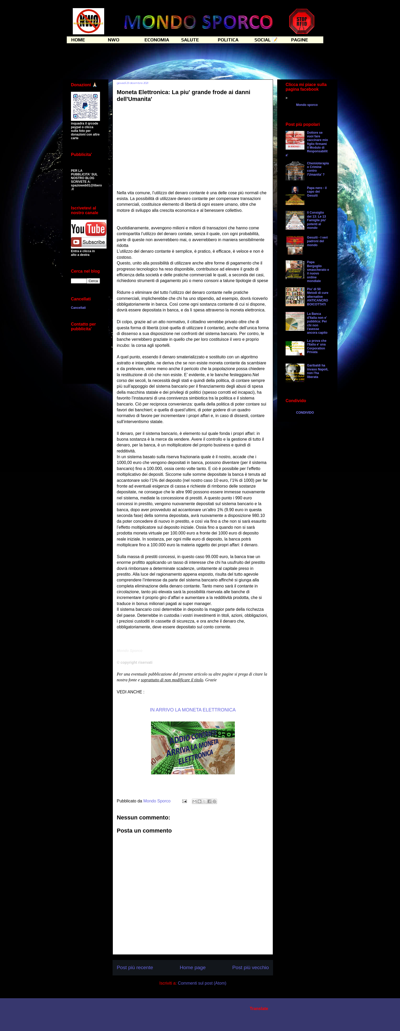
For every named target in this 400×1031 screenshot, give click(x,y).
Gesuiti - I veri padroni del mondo (317, 241)
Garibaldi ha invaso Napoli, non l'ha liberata (317, 371)
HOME (78, 39)
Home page (192, 967)
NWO (113, 39)
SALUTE (190, 39)
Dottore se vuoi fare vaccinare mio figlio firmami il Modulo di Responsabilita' (307, 144)
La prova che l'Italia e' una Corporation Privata (316, 346)
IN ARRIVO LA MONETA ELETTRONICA (193, 709)
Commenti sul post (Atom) (202, 983)
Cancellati (78, 308)
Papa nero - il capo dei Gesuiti (317, 191)
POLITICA (228, 39)
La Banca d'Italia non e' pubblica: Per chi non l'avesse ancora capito (317, 323)
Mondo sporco (307, 105)
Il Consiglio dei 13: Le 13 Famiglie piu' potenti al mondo (316, 220)
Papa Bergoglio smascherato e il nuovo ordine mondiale (318, 271)
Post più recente (135, 967)
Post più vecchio (250, 967)
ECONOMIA (157, 39)
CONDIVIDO (305, 412)
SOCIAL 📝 (265, 39)
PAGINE (299, 39)
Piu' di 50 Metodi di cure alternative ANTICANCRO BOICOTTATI (317, 296)
